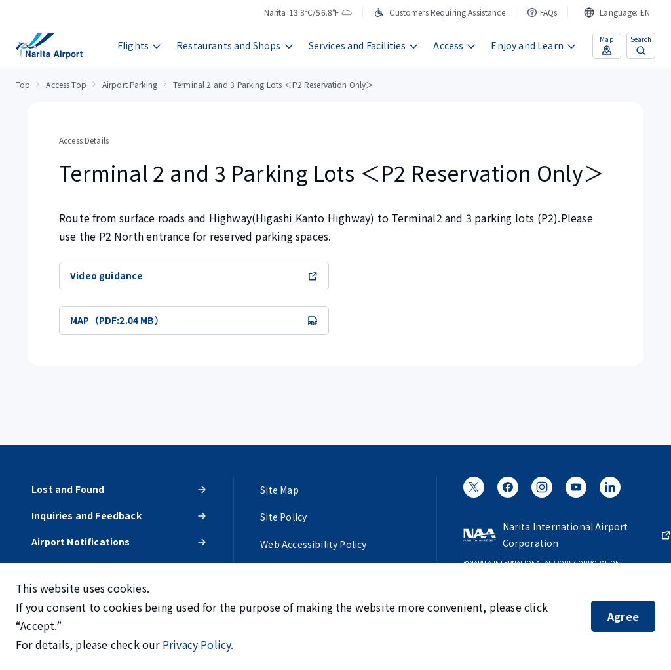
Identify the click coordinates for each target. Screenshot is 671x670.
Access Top (66, 84)
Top (23, 84)
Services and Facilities (364, 45)
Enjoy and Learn (534, 45)
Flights (139, 45)
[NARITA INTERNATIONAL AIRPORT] (49, 46)
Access (454, 45)
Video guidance (194, 275)
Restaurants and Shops (235, 45)
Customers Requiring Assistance (439, 12)
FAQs (542, 12)
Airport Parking (129, 84)
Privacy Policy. (198, 644)
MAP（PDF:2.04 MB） (194, 319)
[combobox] (617, 12)
